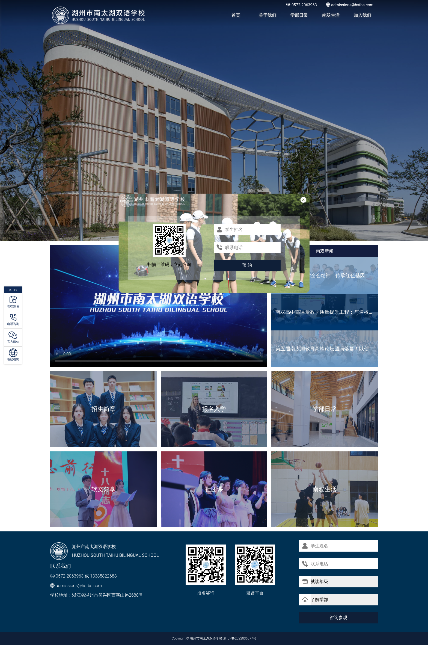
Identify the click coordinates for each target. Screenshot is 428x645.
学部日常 (299, 15)
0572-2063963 (70, 576)
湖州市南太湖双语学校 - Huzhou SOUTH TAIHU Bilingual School (98, 15)
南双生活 (331, 15)
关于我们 (267, 15)
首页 (235, 15)
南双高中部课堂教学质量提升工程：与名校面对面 (326, 312)
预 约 (247, 265)
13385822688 (103, 576)
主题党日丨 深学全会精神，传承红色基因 (320, 275)
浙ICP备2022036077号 (239, 638)
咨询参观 (338, 617)
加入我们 (362, 15)
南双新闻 (324, 251)
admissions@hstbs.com (79, 585)
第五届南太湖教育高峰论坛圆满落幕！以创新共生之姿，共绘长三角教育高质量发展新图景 (326, 348)
